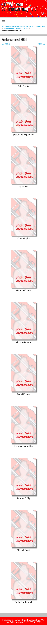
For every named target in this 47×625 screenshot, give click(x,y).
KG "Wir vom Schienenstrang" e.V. (19, 7)
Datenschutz (21, 619)
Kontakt (32, 619)
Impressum (7, 619)
